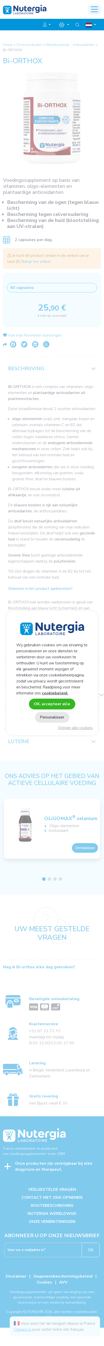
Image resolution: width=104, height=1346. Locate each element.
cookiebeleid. (55, 693)
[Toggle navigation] (94, 10)
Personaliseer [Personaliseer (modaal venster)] (52, 717)
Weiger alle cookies (75, 728)
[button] (47, 25)
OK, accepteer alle (52, 703)
